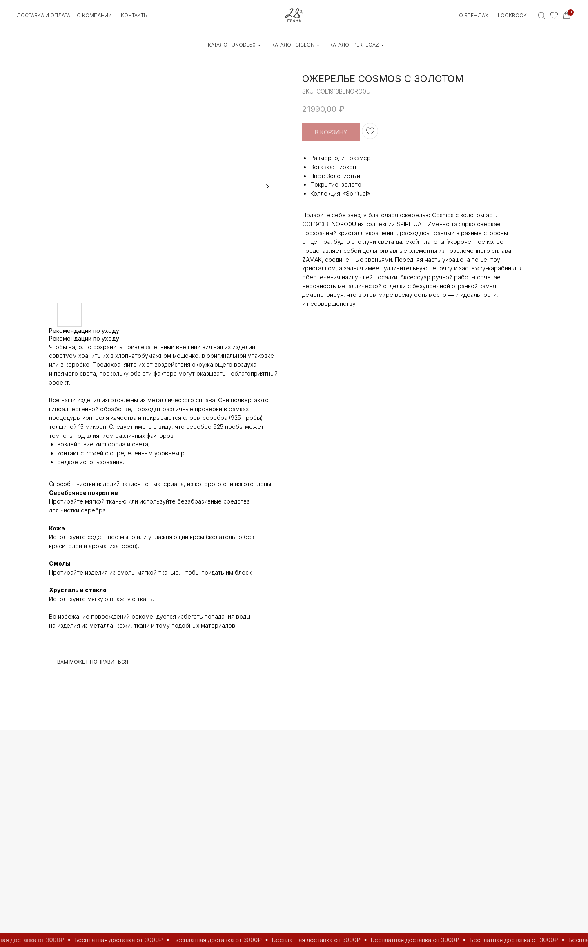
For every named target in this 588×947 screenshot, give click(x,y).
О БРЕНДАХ (473, 15)
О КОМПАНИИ (94, 15)
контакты (134, 15)
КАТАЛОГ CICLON (293, 45)
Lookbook (512, 15)
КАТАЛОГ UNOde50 (232, 45)
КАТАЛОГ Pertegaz (354, 45)
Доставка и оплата (43, 15)
